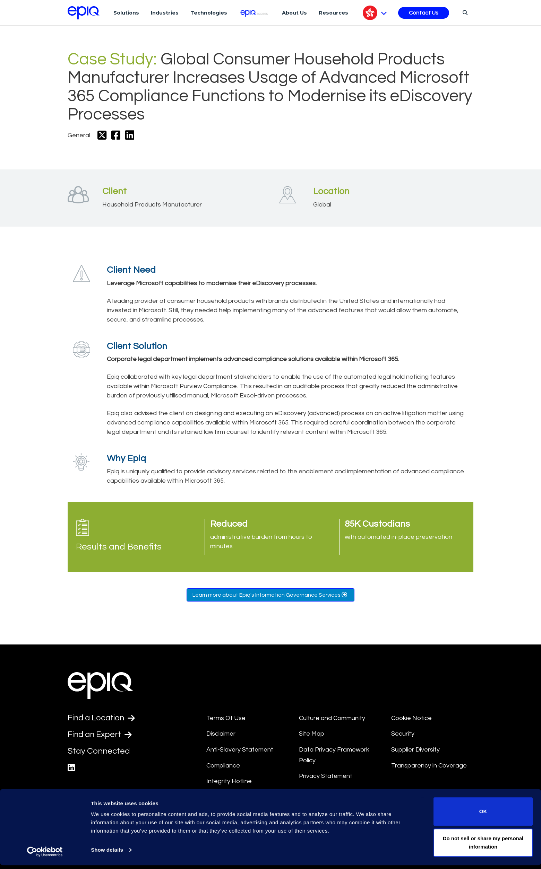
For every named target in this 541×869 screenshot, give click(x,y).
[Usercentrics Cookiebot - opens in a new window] (45, 855)
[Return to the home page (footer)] (84, 12)
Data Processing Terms (332, 792)
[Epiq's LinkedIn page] (71, 768)
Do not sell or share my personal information (483, 846)
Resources (333, 13)
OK (483, 815)
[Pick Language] (374, 12)
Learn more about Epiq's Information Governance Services (270, 595)
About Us (294, 13)
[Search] (464, 12)
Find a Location (102, 717)
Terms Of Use (226, 718)
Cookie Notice (411, 718)
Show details (107, 854)
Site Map (311, 733)
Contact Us (423, 13)
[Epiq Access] (254, 12)
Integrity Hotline (229, 781)
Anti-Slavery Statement (239, 749)
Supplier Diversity (415, 749)
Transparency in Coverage (429, 765)
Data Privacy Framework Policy (334, 755)
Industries (165, 13)
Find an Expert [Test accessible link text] (101, 734)
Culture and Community (332, 718)
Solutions (126, 13)
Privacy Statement (325, 776)
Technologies (208, 13)
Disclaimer (220, 733)
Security (402, 733)
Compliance (223, 765)
